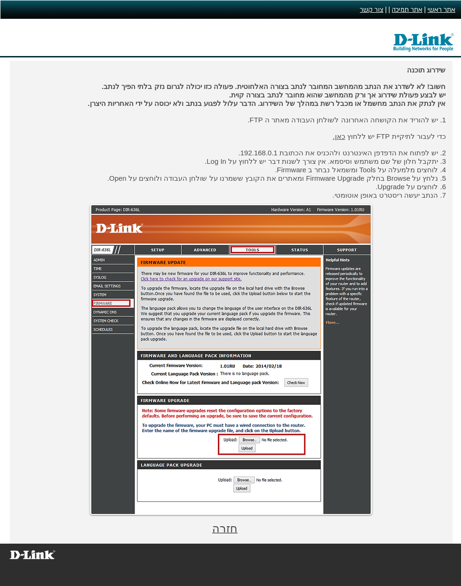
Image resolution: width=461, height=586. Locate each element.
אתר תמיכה (407, 9)
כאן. (339, 136)
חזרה (225, 528)
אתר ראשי (441, 9)
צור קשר (371, 9)
